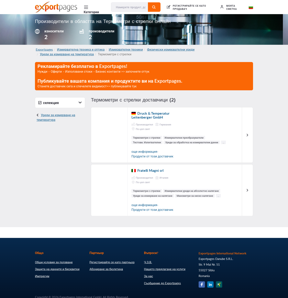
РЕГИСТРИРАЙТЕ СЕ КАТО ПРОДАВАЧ (189, 7)
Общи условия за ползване (54, 262)
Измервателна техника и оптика (81, 49)
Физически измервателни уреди (170, 49)
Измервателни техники (126, 49)
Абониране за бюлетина (106, 269)
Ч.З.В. (148, 262)
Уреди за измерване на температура (67, 54)
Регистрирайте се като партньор (112, 262)
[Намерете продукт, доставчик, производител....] (129, 7)
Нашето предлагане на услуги (164, 269)
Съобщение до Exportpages (162, 283)
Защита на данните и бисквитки (57, 269)
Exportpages (44, 49)
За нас (148, 276)
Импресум (42, 276)
